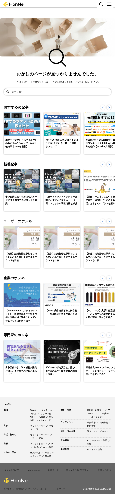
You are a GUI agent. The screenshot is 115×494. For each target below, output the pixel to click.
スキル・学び (10, 452)
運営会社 (8, 485)
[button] (109, 107)
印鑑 (89, 444)
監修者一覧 (52, 468)
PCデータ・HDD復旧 (97, 440)
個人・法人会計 (67, 431)
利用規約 (20, 485)
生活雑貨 (64, 440)
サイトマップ (59, 485)
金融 (6, 443)
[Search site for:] (61, 91)
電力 (41, 438)
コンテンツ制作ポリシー (75, 468)
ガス (32, 438)
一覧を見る (43, 221)
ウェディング (66, 422)
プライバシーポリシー (38, 485)
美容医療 (64, 449)
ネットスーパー (38, 426)
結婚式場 (91, 422)
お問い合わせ (101, 468)
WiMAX (34, 410)
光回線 (42, 417)
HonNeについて (11, 468)
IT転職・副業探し (95, 410)
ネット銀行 (48, 447)
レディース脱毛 (94, 449)
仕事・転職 (65, 410)
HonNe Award (33, 468)
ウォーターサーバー (40, 435)
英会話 (48, 456)
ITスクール (35, 452)
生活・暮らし (10, 434)
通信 (6, 410)
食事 (6, 425)
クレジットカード (39, 444)
